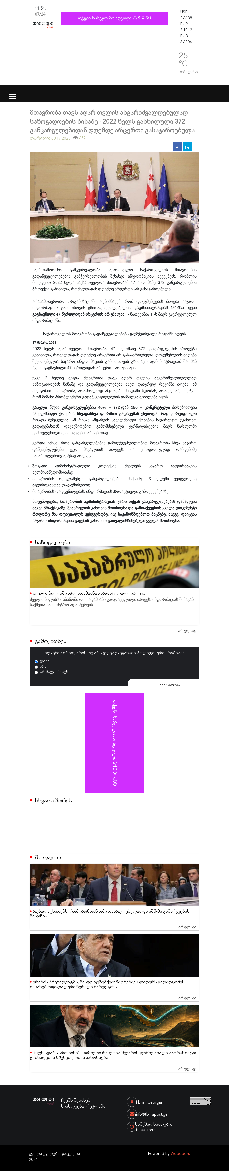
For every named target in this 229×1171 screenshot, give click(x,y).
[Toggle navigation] (13, 93)
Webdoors (180, 1153)
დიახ (45, 660)
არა (43, 666)
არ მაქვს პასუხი (55, 671)
